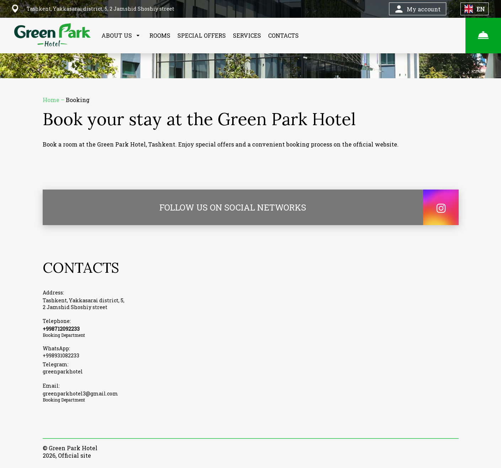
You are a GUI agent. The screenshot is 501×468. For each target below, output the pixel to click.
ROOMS (159, 35)
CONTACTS (283, 35)
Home (52, 99)
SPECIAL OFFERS (201, 35)
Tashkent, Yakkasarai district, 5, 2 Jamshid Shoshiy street (83, 303)
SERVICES (247, 35)
